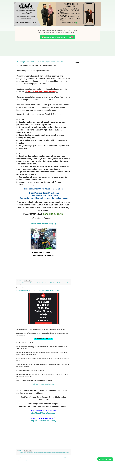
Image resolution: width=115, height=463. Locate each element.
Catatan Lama (67, 457)
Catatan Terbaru (20, 457)
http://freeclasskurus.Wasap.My (43, 384)
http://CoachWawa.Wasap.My (43, 224)
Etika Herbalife (60, 282)
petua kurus (37, 284)
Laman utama (44, 457)
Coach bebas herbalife (32, 282)
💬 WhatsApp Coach (105, 459)
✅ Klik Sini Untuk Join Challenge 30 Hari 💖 (57, 37)
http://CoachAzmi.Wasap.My (43, 421)
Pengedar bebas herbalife (30, 284)
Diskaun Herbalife (53, 282)
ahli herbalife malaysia (24, 282)
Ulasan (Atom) (24, 460)
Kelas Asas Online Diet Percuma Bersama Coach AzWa (37, 290)
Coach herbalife (40, 282)
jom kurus (23, 284)
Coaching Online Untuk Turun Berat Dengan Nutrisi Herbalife (39, 62)
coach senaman (47, 282)
